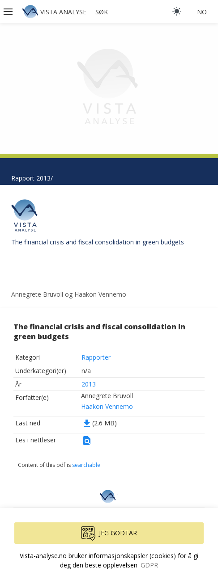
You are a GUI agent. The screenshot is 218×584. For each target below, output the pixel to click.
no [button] (202, 12)
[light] (176, 11)
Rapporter (96, 357)
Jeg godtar (109, 533)
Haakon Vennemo (107, 406)
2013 (88, 384)
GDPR (149, 565)
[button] (9, 11)
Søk (101, 12)
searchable (86, 465)
